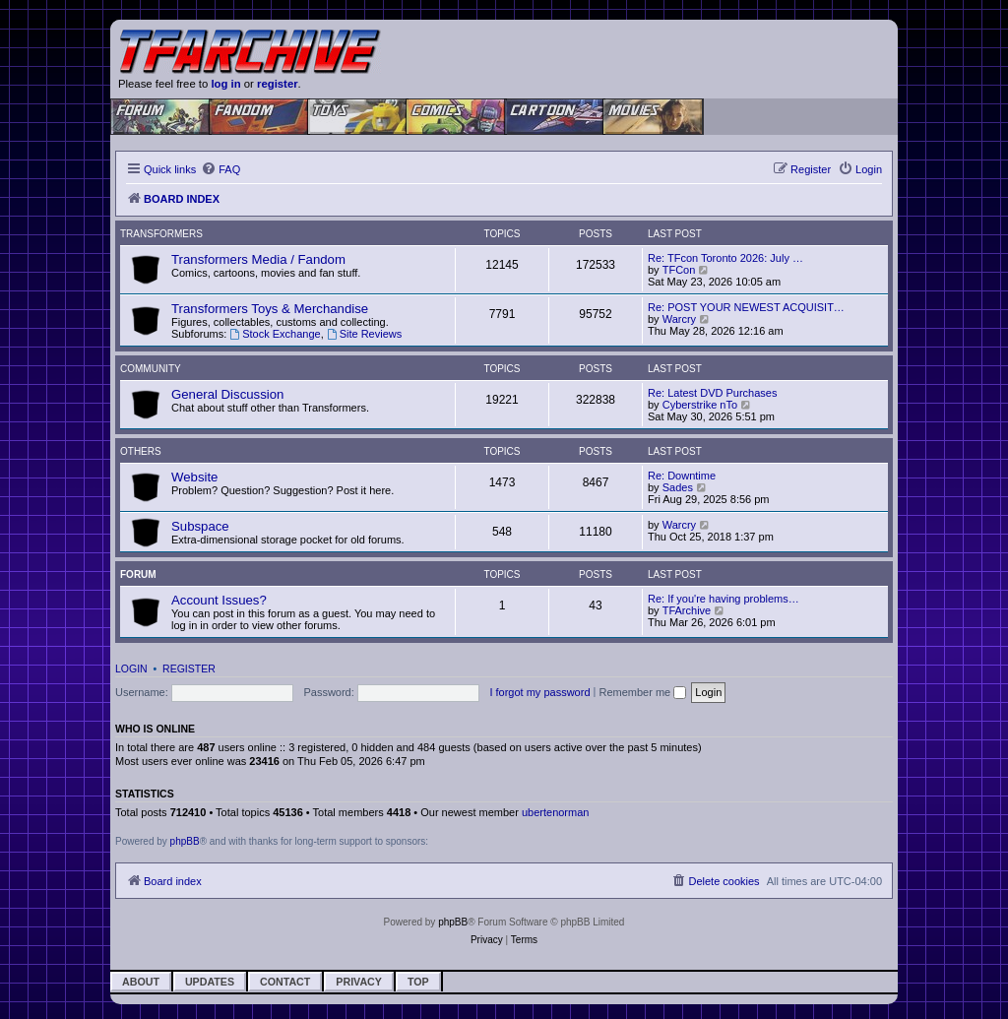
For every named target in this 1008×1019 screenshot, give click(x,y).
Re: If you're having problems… (723, 599)
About (140, 981)
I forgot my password (539, 692)
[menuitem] (220, 169)
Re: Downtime (682, 475)
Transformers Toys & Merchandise (269, 308)
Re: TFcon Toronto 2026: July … (725, 258)
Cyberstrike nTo (699, 405)
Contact (285, 981)
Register (189, 668)
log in (225, 84)
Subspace (200, 526)
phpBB (185, 841)
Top (418, 981)
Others (140, 451)
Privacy (359, 981)
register (277, 84)
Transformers (161, 233)
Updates (209, 981)
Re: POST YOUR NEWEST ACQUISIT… (746, 307)
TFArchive (687, 610)
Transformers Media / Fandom (258, 259)
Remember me (642, 692)
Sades (677, 487)
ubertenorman (556, 812)
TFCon (679, 270)
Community (150, 368)
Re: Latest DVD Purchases (712, 393)
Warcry (679, 319)
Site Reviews (364, 334)
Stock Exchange (274, 334)
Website (194, 477)
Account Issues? (219, 600)
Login (131, 668)
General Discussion (227, 394)
